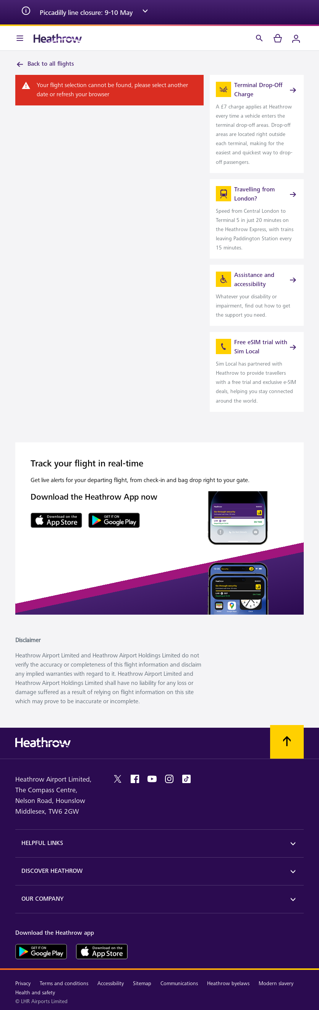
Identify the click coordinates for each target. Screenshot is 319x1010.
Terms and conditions (64, 983)
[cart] (277, 38)
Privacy (23, 983)
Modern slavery (276, 983)
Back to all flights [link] (44, 64)
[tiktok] (186, 778)
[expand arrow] (145, 12)
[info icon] (26, 12)
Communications (179, 983)
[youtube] (152, 778)
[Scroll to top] (287, 742)
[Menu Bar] (19, 38)
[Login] (296, 38)
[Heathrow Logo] (58, 38)
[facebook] (134, 778)
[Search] (259, 38)
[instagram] (169, 778)
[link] (257, 124)
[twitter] (117, 778)
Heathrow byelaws (228, 983)
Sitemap (142, 983)
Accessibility (110, 983)
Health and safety (35, 992)
